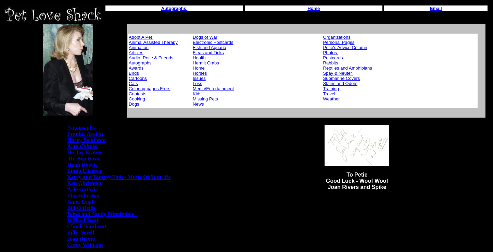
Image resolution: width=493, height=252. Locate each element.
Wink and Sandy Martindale (102, 214)
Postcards (333, 57)
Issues (199, 78)
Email (436, 8)
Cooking (137, 98)
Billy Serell (80, 233)
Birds (134, 73)
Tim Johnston (83, 196)
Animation (139, 47)
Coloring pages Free (149, 88)
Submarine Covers (341, 78)
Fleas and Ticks (208, 52)
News (198, 104)
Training (331, 88)
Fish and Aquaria (209, 47)
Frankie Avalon (85, 134)
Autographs (141, 62)
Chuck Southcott (87, 226)
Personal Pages (339, 42)
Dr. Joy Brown (84, 152)
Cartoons (138, 78)
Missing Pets (205, 98)
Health (199, 57)
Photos (330, 52)
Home (313, 8)
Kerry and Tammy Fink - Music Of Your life (118, 177)
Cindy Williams (85, 245)
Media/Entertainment (213, 88)
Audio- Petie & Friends (151, 57)
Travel (329, 93)
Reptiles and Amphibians (347, 68)
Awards (137, 68)
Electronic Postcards (213, 42)
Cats (133, 83)
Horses (200, 73)
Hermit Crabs (206, 62)
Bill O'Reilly (81, 208)
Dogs (134, 104)
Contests (137, 93)
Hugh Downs (82, 165)
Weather (331, 98)
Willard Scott (83, 220)
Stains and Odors (340, 83)
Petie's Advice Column (345, 47)
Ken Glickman (84, 183)
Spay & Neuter (338, 73)
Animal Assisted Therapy (153, 42)
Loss (197, 83)
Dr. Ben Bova (84, 158)
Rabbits (330, 62)
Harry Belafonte (86, 140)
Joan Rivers (81, 239)
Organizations (337, 37)
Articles (136, 52)
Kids (197, 93)
